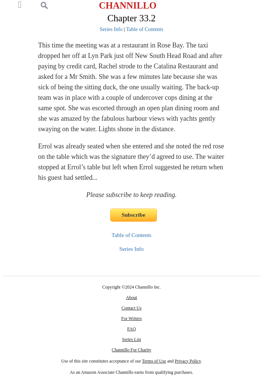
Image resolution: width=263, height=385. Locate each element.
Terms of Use (154, 361)
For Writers (131, 318)
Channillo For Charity (131, 349)
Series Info (111, 29)
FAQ (131, 329)
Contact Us (131, 308)
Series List (131, 339)
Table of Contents (144, 29)
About (131, 297)
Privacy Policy (188, 361)
